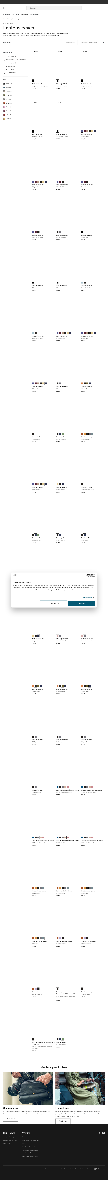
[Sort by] (97, 42)
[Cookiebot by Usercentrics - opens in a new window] (87, 575)
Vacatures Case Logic (28, 1147)
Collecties (24, 14)
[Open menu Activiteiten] (16, 14)
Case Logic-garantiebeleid (30, 1157)
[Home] (14, 8)
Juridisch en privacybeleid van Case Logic (56, 1169)
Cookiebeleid (73, 1169)
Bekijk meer (11, 1119)
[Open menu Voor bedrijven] (35, 14)
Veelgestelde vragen (9, 1137)
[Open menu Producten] (7, 14)
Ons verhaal (25, 1137)
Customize (54, 603)
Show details (87, 597)
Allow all (82, 603)
